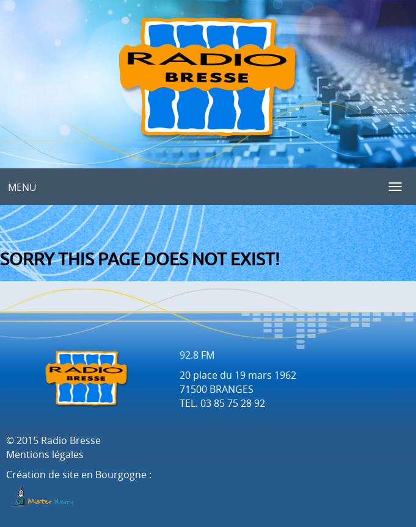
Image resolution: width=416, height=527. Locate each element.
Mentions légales (45, 454)
